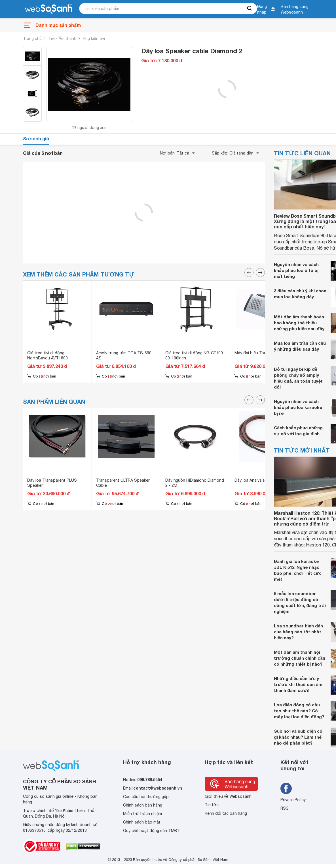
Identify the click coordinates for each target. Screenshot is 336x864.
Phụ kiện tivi (94, 38)
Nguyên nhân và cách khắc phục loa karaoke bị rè (298, 407)
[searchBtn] (250, 8)
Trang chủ (32, 38)
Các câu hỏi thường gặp (146, 796)
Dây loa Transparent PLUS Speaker (52, 483)
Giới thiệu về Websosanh (228, 796)
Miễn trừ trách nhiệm (142, 813)
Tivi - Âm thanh (62, 38)
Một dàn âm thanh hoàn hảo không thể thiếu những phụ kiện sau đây (299, 322)
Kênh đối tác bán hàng (226, 813)
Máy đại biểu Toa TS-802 (258, 353)
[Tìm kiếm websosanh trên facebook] (286, 788)
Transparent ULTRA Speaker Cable (123, 483)
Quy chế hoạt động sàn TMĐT (151, 830)
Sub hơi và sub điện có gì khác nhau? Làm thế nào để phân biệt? (298, 736)
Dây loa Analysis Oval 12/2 (259, 480)
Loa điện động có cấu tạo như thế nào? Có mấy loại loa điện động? (299, 710)
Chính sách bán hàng (142, 805)
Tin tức (212, 805)
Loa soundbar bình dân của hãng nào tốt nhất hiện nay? (298, 631)
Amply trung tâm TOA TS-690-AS (124, 355)
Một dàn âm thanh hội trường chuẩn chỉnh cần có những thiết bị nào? (299, 657)
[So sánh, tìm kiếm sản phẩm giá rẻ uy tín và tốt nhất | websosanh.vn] (48, 9)
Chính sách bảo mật (141, 822)
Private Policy (293, 799)
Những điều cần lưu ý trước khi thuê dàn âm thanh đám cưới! (298, 684)
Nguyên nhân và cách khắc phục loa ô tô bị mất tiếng (296, 270)
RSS (284, 808)
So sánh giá (36, 138)
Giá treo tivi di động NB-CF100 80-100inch (194, 355)
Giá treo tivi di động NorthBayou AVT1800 (47, 355)
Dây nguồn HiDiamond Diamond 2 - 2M (194, 483)
